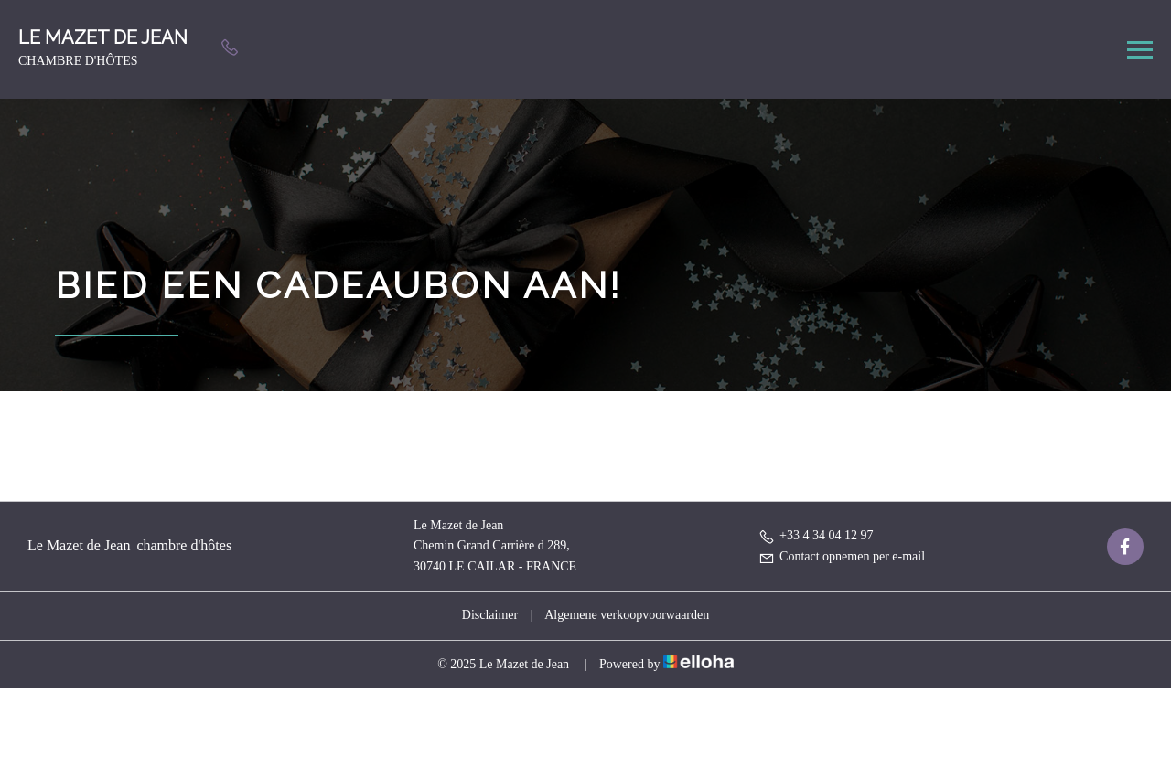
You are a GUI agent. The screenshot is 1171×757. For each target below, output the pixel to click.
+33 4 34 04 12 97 (815, 535)
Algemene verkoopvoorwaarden (626, 615)
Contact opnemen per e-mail (841, 556)
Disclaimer (490, 615)
